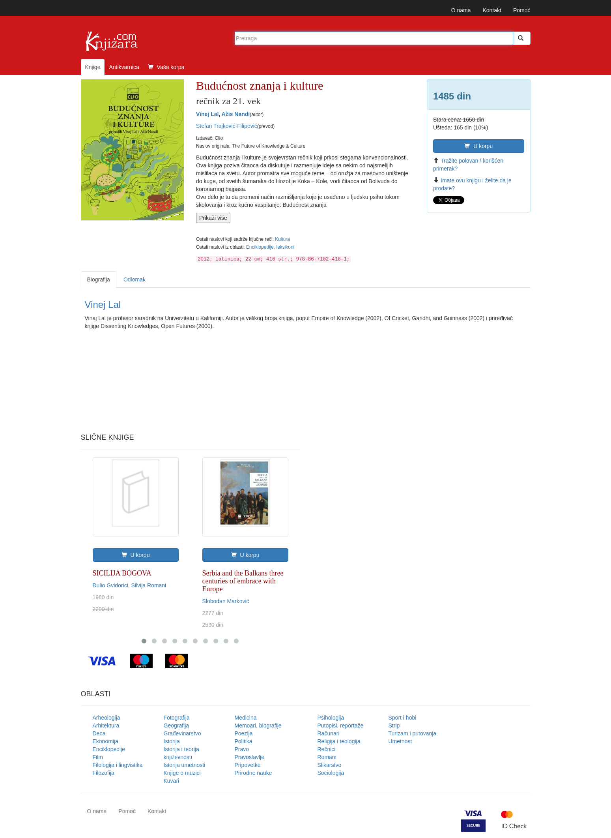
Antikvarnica (124, 67)
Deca (99, 733)
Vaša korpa (166, 67)
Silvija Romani (148, 585)
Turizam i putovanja (413, 733)
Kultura (282, 239)
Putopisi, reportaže (341, 725)
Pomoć (522, 10)
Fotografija (177, 717)
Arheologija (106, 717)
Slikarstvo (330, 765)
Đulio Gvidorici (110, 585)
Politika (243, 741)
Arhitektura (106, 725)
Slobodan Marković (225, 601)
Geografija (176, 725)
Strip (394, 725)
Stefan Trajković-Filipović (226, 126)
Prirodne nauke (253, 773)
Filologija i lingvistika (118, 765)
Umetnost (400, 741)
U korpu (478, 146)
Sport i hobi (403, 717)
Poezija (244, 733)
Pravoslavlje (249, 757)
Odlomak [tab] (134, 279)
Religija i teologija (339, 741)
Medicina (246, 717)
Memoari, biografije (258, 725)
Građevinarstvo (182, 733)
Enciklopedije (109, 749)
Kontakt (491, 10)
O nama (461, 10)
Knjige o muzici (182, 773)
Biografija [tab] (98, 279)
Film (98, 757)
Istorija (172, 741)
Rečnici (327, 749)
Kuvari (171, 781)
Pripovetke (248, 765)
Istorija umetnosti (185, 765)
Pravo (242, 749)
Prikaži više (213, 218)
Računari (329, 733)
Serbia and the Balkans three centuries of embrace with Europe (243, 581)
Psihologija (331, 717)
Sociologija (331, 773)
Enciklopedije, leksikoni (270, 247)
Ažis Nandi (236, 114)
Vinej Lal (207, 114)
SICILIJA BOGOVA (122, 573)
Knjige (93, 67)
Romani (327, 757)
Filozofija (103, 773)
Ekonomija (105, 741)
